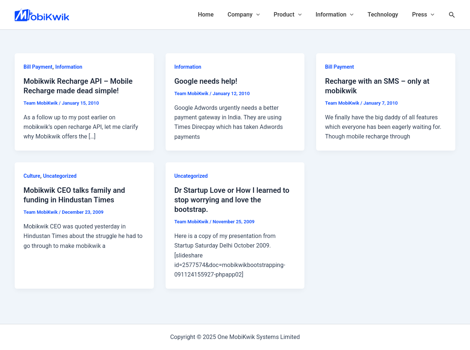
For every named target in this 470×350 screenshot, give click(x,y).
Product (295, 14)
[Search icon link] (452, 14)
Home (218, 14)
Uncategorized (59, 176)
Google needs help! (206, 81)
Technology (386, 14)
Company (254, 14)
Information (340, 14)
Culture (32, 176)
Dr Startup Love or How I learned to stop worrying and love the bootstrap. (232, 200)
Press (424, 14)
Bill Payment (38, 67)
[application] (266, 14)
